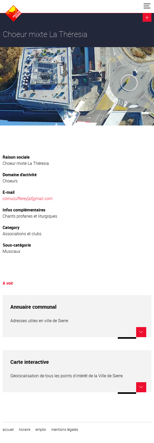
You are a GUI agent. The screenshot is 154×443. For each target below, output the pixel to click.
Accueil (8, 429)
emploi (40, 429)
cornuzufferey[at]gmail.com (28, 198)
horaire (24, 429)
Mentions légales (64, 429)
